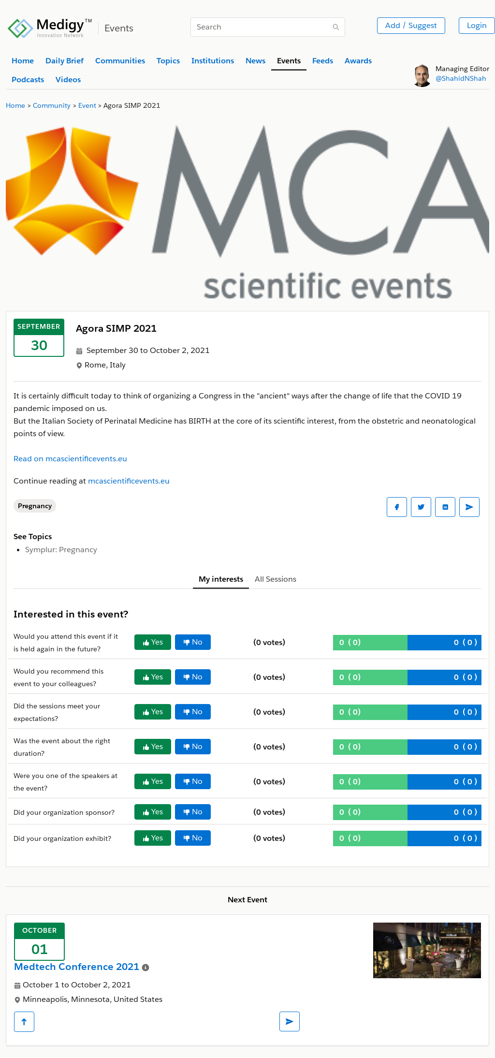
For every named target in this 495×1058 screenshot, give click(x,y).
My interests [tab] (221, 579)
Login (477, 25)
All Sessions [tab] (275, 579)
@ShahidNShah (461, 78)
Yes (153, 642)
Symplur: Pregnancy (61, 549)
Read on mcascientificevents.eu (70, 459)
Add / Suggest (411, 25)
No (193, 642)
